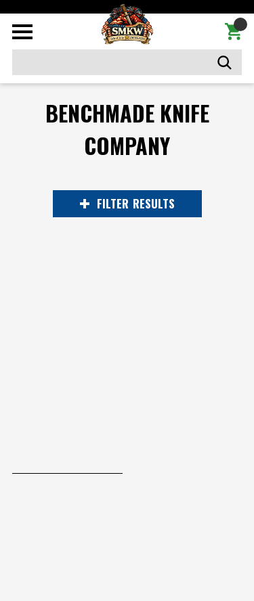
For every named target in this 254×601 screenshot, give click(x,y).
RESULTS (127, 204)
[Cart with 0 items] (233, 32)
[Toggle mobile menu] (22, 32)
